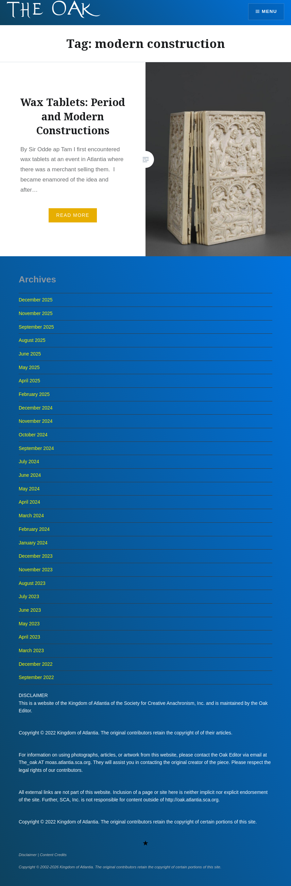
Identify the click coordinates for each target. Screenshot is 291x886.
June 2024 (30, 475)
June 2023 (30, 610)
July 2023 (29, 596)
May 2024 (29, 488)
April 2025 (29, 380)
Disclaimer (28, 855)
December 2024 (36, 408)
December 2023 (36, 556)
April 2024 (29, 502)
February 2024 (34, 529)
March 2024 (31, 515)
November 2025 (36, 313)
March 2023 (31, 650)
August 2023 (32, 583)
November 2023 (36, 569)
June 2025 (30, 354)
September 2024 (36, 448)
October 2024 (33, 434)
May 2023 (29, 623)
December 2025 (36, 299)
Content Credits (53, 855)
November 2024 (36, 421)
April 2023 (29, 637)
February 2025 (34, 394)
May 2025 (29, 367)
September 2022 (36, 677)
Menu (269, 12)
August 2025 (32, 340)
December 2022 (36, 664)
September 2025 (36, 327)
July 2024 (29, 461)
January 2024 (33, 542)
